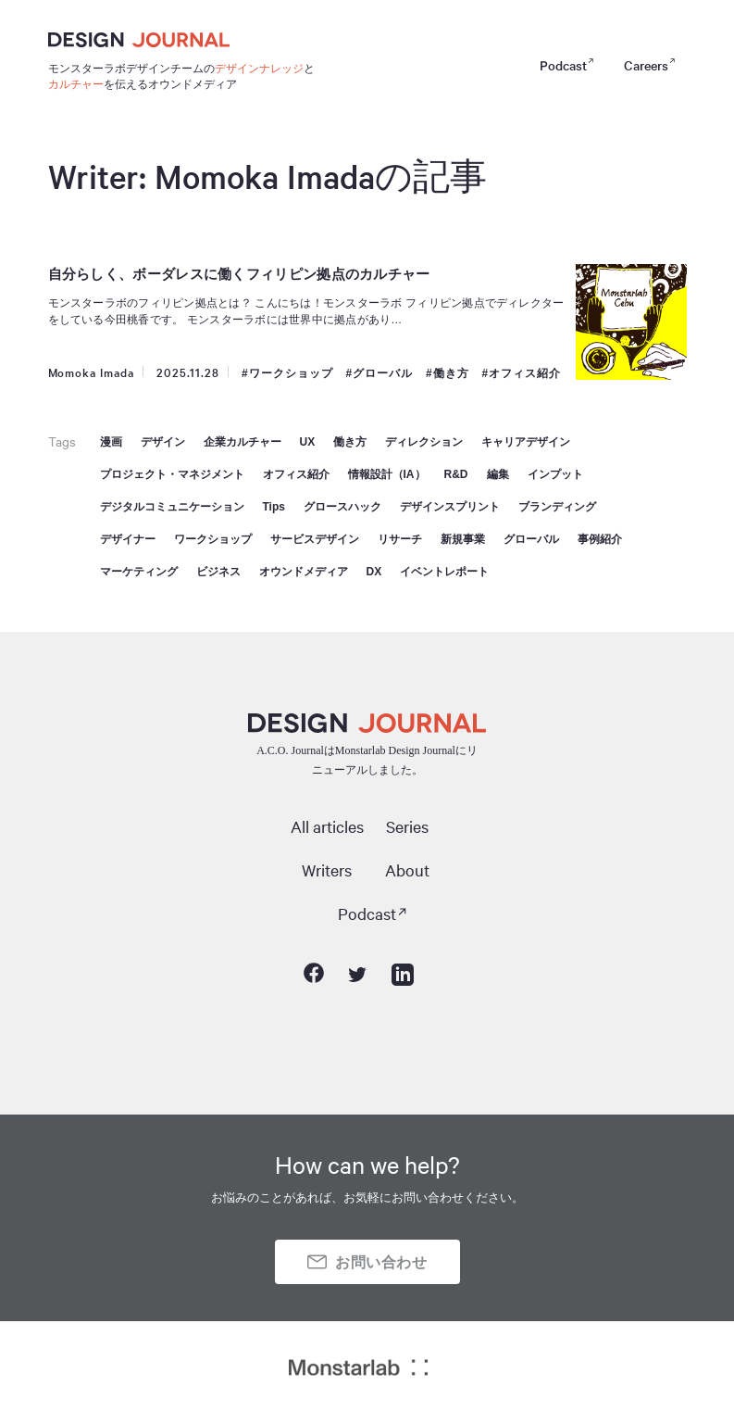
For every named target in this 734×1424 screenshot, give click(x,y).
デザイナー (128, 539)
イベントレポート (444, 571)
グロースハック (342, 506)
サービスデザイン (314, 539)
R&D (456, 474)
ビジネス (218, 571)
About (407, 869)
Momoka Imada (91, 371)
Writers (327, 869)
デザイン (163, 441)
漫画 (111, 441)
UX (308, 441)
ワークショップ (291, 373)
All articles (327, 826)
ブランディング (557, 506)
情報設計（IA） (387, 474)
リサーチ (400, 539)
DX (374, 571)
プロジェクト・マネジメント (172, 474)
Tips (274, 506)
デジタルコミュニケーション (172, 506)
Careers (646, 65)
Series (407, 826)
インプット (555, 474)
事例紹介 (600, 539)
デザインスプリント (450, 506)
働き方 (451, 373)
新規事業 (463, 539)
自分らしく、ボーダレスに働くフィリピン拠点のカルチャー (239, 274)
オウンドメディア (303, 571)
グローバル (383, 373)
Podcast (563, 65)
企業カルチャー (242, 441)
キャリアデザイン (525, 441)
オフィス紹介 (525, 373)
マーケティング (139, 571)
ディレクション (424, 441)
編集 (498, 474)
